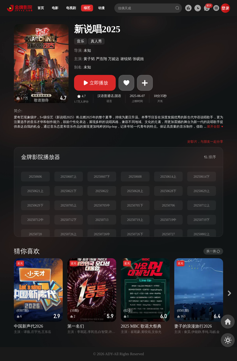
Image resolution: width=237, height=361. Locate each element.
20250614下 (201, 176)
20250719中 (168, 220)
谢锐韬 (125, 59)
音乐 (80, 41)
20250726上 (68, 234)
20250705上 (68, 205)
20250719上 (135, 220)
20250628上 (135, 191)
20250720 (35, 234)
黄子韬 (89, 59)
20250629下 (35, 205)
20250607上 (68, 176)
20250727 (168, 234)
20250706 (168, 205)
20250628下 (168, 191)
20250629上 (201, 191)
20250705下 (135, 205)
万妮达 (113, 59)
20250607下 (102, 176)
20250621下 (68, 191)
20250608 (135, 176)
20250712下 (68, 220)
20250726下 (135, 234)
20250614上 (168, 176)
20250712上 (201, 205)
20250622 (101, 191)
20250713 (101, 220)
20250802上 (201, 234)
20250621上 (35, 191)
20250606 (35, 176)
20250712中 (35, 220)
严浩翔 (101, 59)
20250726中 (102, 234)
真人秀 (96, 41)
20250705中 (102, 205)
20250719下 (201, 220)
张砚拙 (138, 59)
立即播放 (95, 83)
